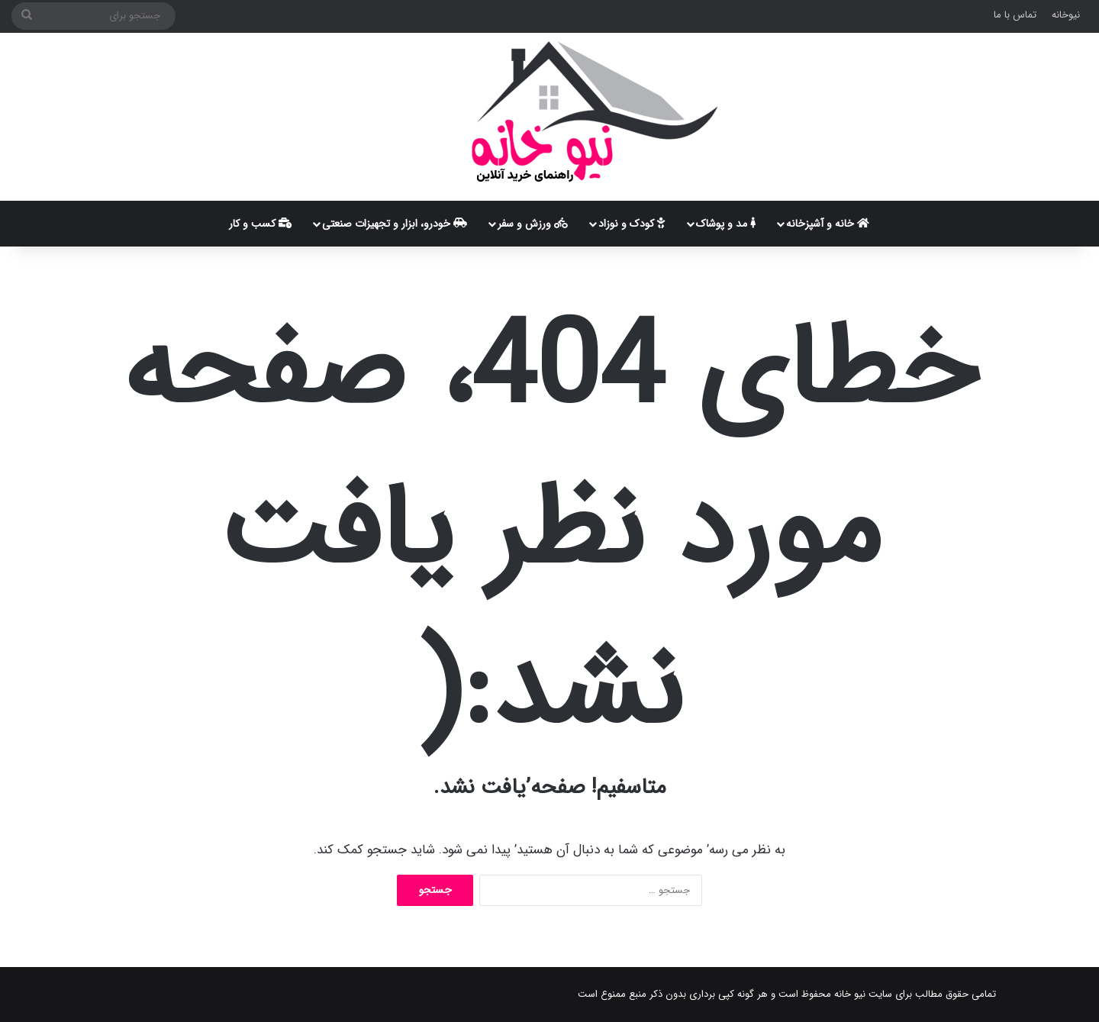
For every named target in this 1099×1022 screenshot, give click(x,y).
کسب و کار (260, 223)
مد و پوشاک (726, 223)
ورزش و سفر (533, 223)
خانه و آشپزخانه (827, 223)
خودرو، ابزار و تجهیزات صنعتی (394, 223)
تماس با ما (1015, 15)
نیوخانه (1066, 15)
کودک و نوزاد (632, 223)
